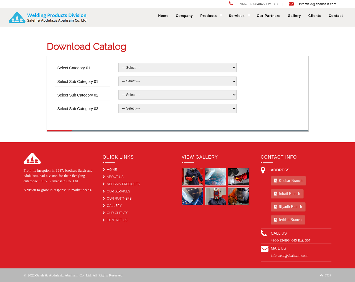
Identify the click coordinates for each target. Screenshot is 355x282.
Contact (336, 16)
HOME (110, 170)
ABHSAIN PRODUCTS (121, 184)
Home (163, 16)
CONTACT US (115, 220)
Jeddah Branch (287, 220)
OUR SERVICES (116, 191)
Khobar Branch (288, 181)
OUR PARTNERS (117, 198)
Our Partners (268, 16)
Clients (314, 16)
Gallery (294, 16)
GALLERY (112, 206)
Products (208, 16)
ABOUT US (113, 177)
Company (184, 16)
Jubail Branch (287, 194)
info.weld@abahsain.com (318, 4)
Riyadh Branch (288, 207)
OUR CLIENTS (115, 213)
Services (237, 16)
